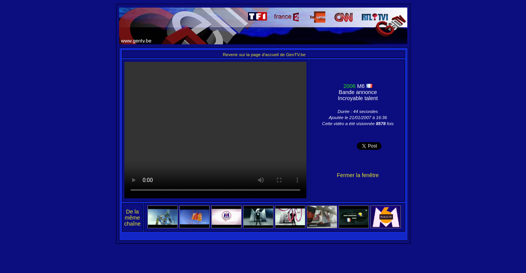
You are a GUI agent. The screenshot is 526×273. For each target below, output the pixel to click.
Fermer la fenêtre (357, 175)
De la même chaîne (132, 218)
